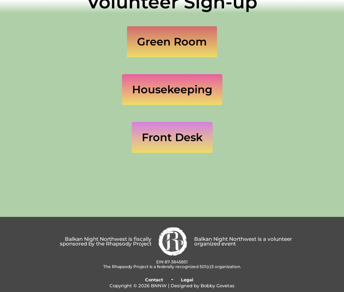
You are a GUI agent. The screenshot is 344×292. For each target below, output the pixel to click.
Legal (187, 279)
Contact (154, 279)
